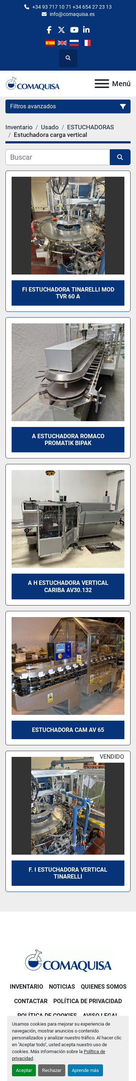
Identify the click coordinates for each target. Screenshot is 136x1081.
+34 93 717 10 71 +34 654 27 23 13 (72, 7)
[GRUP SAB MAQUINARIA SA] (68, 960)
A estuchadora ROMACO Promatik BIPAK (68, 440)
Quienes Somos (104, 986)
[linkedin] (86, 30)
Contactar (31, 1001)
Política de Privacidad (87, 1001)
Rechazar (51, 1070)
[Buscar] (57, 157)
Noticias (62, 986)
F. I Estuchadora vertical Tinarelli (68, 873)
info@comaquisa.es (72, 14)
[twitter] (61, 30)
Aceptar (24, 1070)
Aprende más (85, 1070)
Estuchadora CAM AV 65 (68, 729)
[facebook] (49, 30)
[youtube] (74, 30)
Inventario (26, 986)
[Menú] (102, 83)
